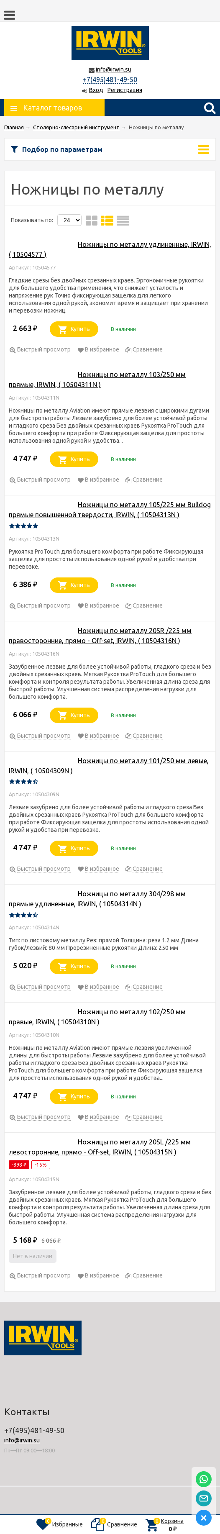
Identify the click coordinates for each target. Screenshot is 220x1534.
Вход (96, 90)
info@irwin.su (113, 69)
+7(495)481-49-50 (110, 79)
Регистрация (124, 90)
